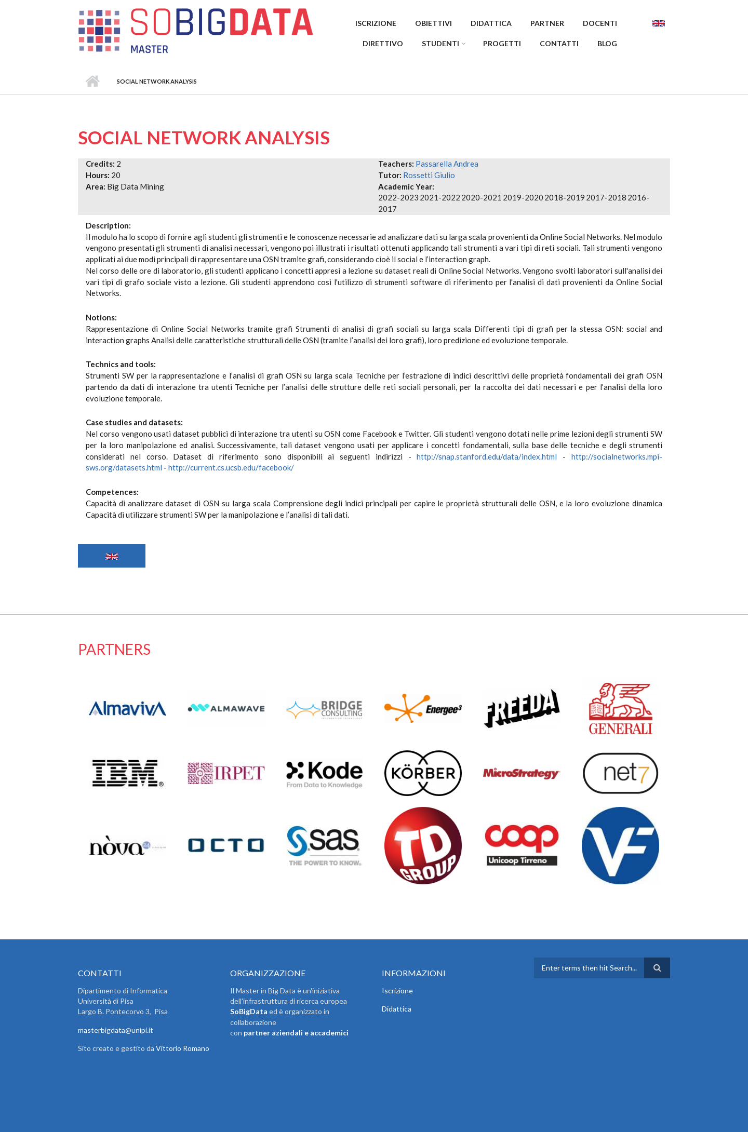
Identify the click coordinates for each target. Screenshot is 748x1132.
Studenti (440, 43)
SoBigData (249, 1011)
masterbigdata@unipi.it (115, 1030)
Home (92, 82)
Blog (607, 43)
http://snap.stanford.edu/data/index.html (487, 456)
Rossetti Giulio (429, 175)
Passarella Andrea (447, 163)
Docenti (600, 23)
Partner (547, 23)
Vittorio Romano (182, 1048)
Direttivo (383, 43)
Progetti (502, 43)
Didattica (491, 23)
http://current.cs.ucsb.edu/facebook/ (231, 467)
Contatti (559, 43)
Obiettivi (433, 23)
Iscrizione (375, 23)
